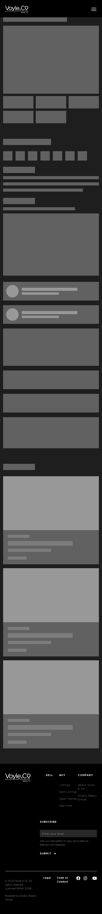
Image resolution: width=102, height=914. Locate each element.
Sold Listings (68, 792)
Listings (64, 785)
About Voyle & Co (86, 787)
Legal (47, 877)
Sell (49, 775)
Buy (62, 775)
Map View (65, 805)
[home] (16, 9)
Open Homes (68, 799)
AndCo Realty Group (87, 797)
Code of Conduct (62, 879)
